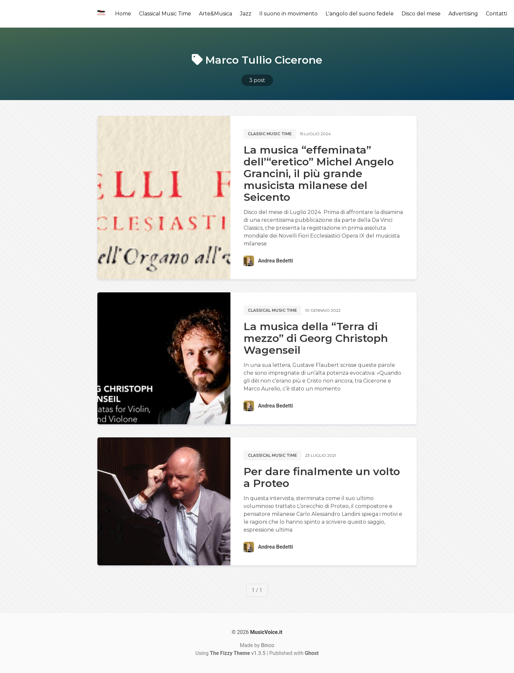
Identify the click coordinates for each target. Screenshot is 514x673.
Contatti (496, 14)
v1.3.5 (238, 653)
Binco (267, 645)
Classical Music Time (165, 14)
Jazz (245, 14)
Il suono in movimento (288, 14)
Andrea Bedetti (275, 261)
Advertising (463, 14)
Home (123, 14)
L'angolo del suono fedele (360, 14)
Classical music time (272, 310)
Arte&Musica (215, 14)
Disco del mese (421, 14)
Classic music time (270, 133)
